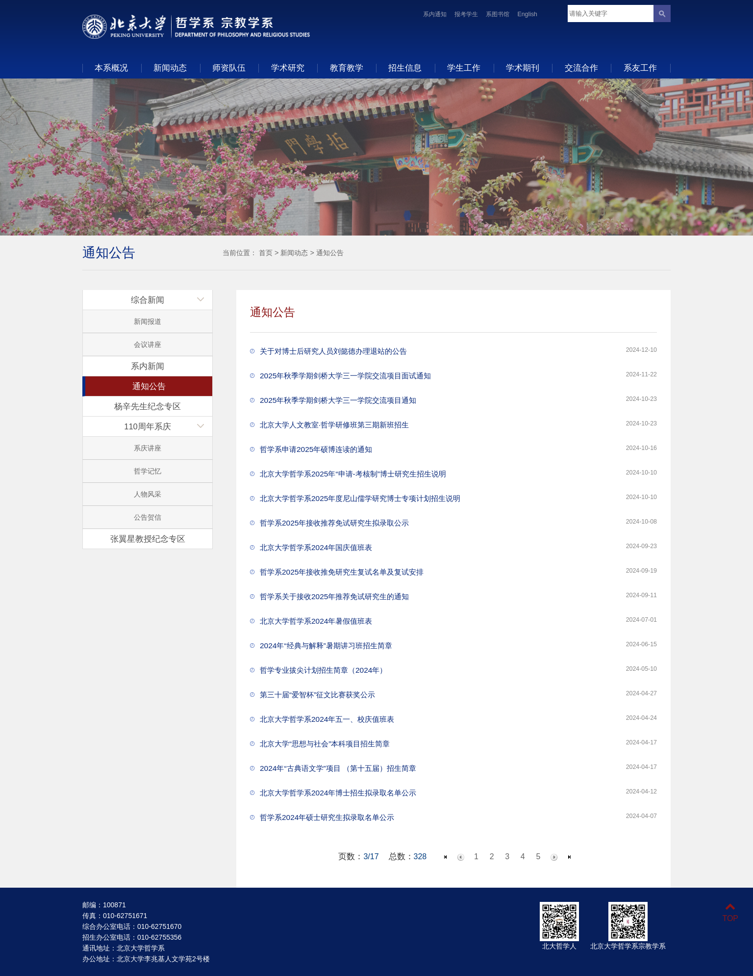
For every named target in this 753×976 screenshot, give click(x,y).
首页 (266, 253)
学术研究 (287, 67)
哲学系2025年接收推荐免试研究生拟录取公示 (334, 523)
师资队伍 (229, 67)
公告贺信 (147, 517)
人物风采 (147, 494)
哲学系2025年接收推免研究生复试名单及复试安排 (342, 572)
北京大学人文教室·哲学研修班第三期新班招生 (334, 425)
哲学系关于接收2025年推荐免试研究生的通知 (334, 596)
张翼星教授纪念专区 (147, 538)
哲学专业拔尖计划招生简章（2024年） (323, 670)
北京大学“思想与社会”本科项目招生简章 (325, 743)
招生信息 (405, 67)
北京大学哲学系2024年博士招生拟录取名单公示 (338, 793)
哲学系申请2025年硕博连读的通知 (316, 449)
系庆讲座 (147, 448)
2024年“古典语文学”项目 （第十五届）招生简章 (338, 768)
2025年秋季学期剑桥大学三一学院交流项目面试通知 (345, 375)
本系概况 (111, 67)
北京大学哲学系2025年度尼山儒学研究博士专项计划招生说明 (360, 498)
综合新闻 (147, 299)
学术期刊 (522, 67)
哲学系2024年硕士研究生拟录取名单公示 (327, 817)
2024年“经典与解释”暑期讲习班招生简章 (326, 645)
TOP (730, 912)
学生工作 (463, 67)
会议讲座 (147, 344)
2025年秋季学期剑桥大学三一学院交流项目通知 (338, 400)
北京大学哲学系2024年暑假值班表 (316, 621)
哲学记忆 (147, 471)
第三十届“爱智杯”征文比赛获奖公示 (317, 694)
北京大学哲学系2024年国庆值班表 (316, 547)
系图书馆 (497, 14)
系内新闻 (147, 366)
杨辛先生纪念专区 (147, 406)
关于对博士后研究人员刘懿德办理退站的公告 (333, 351)
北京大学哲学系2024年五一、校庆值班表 (327, 719)
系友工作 (640, 67)
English (527, 14)
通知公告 (330, 253)
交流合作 (581, 67)
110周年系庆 (147, 426)
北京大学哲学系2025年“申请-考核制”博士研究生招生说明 (353, 474)
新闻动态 (170, 67)
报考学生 (466, 14)
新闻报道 (147, 321)
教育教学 (346, 67)
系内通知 (435, 14)
